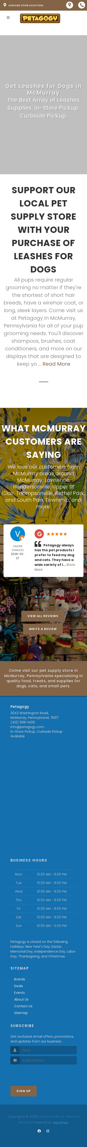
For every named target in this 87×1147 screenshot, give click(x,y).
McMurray (29, 480)
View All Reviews (42, 616)
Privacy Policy (51, 1116)
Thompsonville (34, 493)
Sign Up (23, 1091)
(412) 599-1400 (22, 722)
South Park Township (43, 500)
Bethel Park (69, 493)
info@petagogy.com (27, 727)
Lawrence (57, 480)
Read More (56, 364)
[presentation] (35, 1073)
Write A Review (43, 629)
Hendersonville (31, 486)
